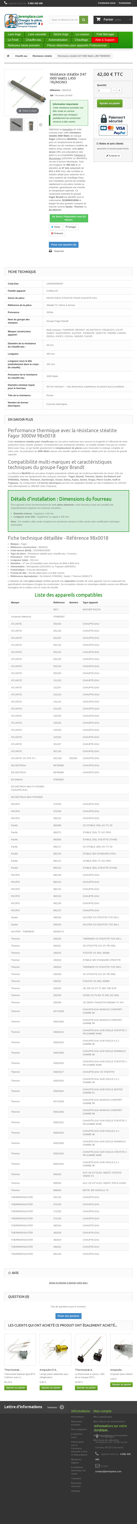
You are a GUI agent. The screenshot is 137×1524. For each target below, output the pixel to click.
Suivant (40, 124)
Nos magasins (79, 1429)
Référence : (55, 90)
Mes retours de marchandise (109, 1421)
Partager (70, 227)
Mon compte (102, 1411)
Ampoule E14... (48, 1369)
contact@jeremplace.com (108, 1500)
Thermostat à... (84, 1369)
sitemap (75, 1491)
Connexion (125, 3)
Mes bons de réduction (106, 1440)
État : (52, 95)
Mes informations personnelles (110, 1435)
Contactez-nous (107, 3)
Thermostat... (12, 1369)
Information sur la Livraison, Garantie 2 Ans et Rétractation (79, 1448)
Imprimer (59, 251)
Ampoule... (116, 1369)
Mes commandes (102, 1417)
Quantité (101, 85)
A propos (76, 1478)
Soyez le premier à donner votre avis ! (68, 1282)
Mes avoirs (99, 1426)
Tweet (55, 227)
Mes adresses (101, 1430)
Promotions (77, 1417)
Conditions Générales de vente (78, 1470)
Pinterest (57, 233)
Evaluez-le (113, 155)
